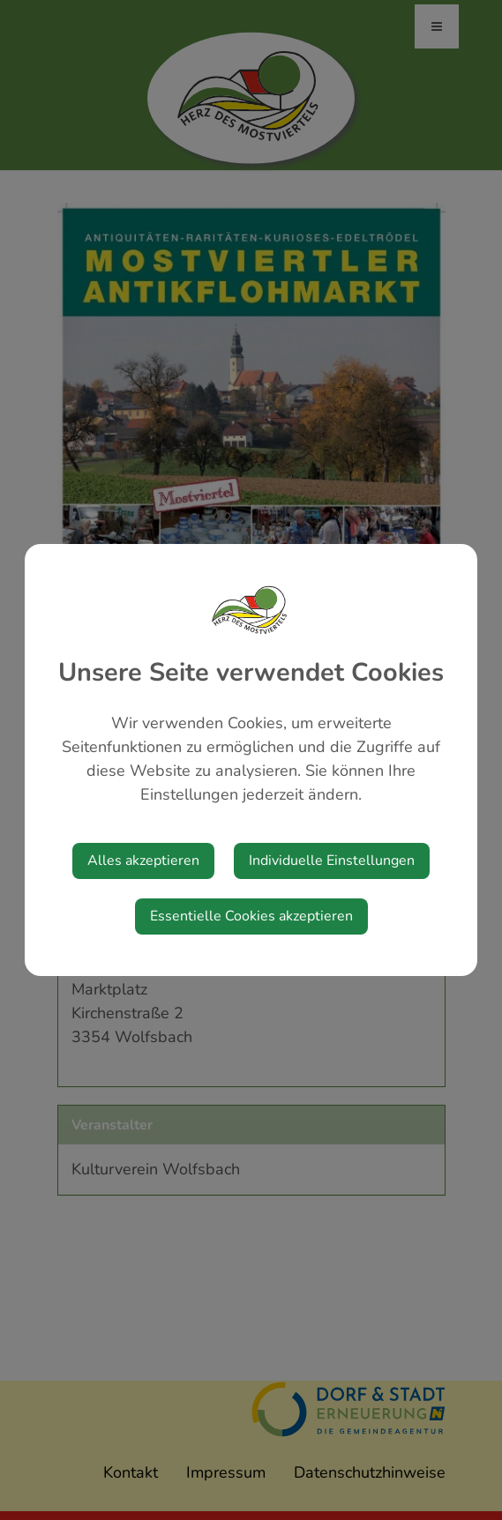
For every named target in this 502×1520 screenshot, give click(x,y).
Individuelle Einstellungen (332, 860)
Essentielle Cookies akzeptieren (251, 916)
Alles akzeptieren (143, 860)
